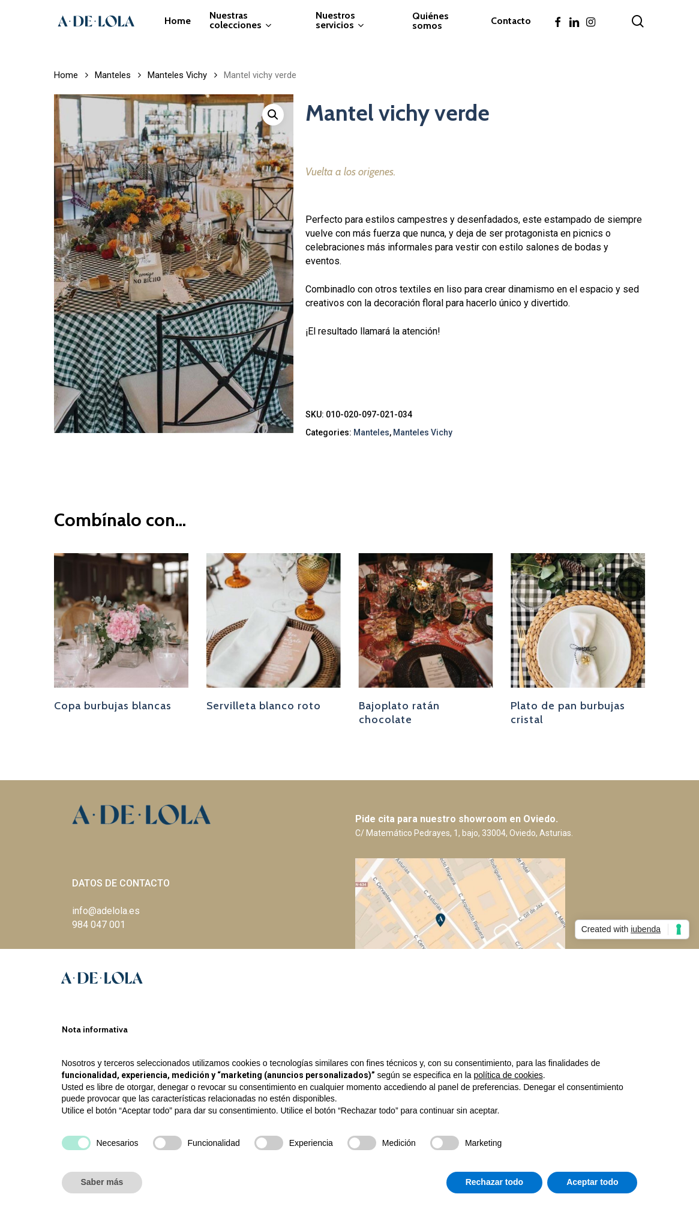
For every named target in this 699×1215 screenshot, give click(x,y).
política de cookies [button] (508, 1075)
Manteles (113, 75)
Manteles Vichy (177, 75)
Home (66, 75)
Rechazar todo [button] (494, 1182)
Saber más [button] (102, 1182)
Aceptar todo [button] (592, 1182)
